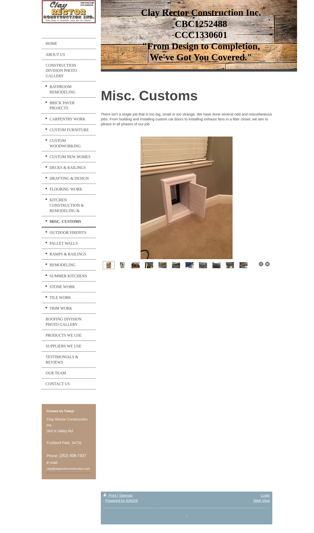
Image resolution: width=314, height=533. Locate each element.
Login (265, 495)
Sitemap (126, 495)
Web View (261, 500)
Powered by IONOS (121, 500)
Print (110, 495)
